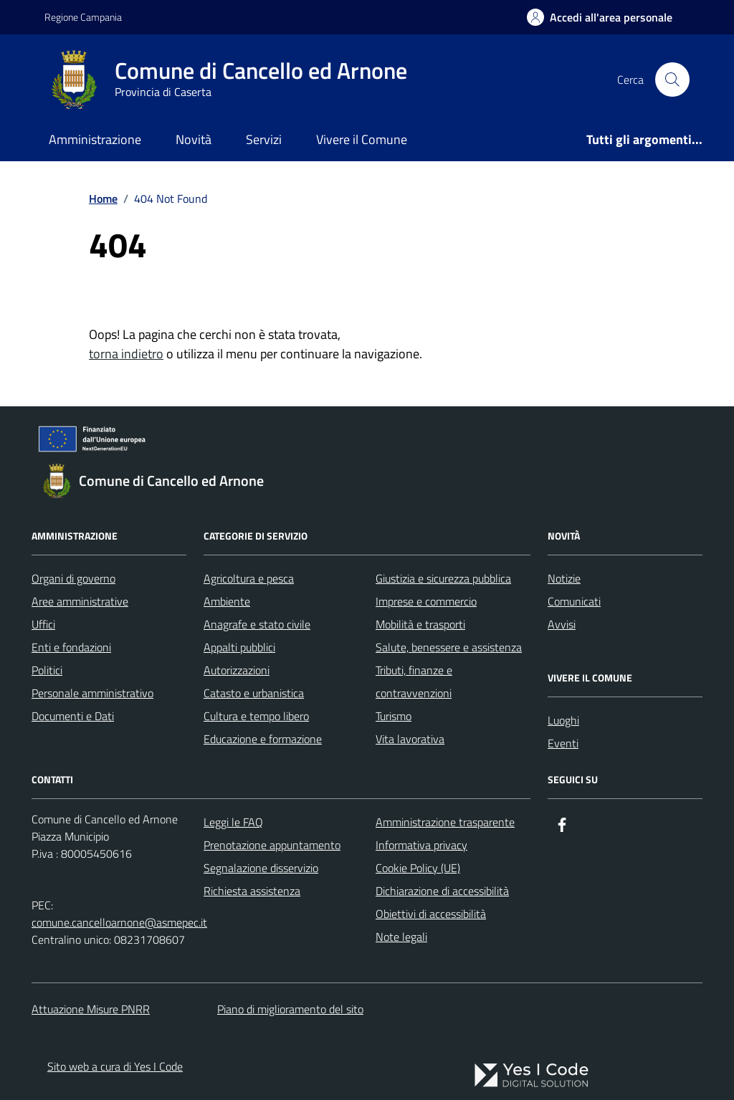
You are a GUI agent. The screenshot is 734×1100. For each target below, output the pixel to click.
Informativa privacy (421, 844)
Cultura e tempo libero (256, 715)
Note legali (401, 936)
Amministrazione (95, 139)
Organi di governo (73, 578)
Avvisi (562, 624)
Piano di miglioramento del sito (290, 1009)
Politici (47, 670)
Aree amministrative (80, 601)
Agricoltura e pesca (249, 578)
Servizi (264, 139)
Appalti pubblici (239, 647)
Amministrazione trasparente (445, 822)
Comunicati (574, 601)
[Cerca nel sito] (672, 79)
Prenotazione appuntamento (272, 844)
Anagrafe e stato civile (257, 624)
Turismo (393, 715)
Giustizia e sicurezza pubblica (443, 578)
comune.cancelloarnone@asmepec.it (119, 922)
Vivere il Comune (361, 139)
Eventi (563, 743)
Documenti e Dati (73, 715)
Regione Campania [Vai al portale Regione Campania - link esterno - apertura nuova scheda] (83, 16)
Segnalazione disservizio (261, 867)
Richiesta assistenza (252, 890)
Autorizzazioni (237, 670)
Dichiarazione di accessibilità (442, 890)
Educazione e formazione (263, 738)
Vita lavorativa (410, 738)
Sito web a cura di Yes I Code (115, 1066)
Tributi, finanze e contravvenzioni (414, 681)
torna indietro (126, 353)
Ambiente (227, 601)
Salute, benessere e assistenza (449, 647)
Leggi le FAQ (233, 822)
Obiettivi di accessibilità (431, 913)
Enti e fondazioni (71, 647)
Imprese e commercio (426, 601)
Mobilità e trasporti (420, 624)
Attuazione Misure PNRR (91, 1009)
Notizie (564, 578)
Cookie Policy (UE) (418, 867)
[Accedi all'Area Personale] (600, 17)
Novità (193, 139)
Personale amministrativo (92, 693)
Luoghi (563, 720)
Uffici (43, 624)
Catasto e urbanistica (254, 693)
